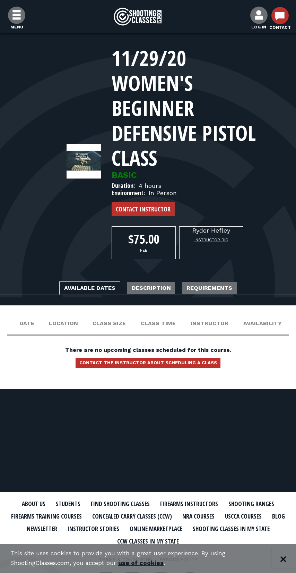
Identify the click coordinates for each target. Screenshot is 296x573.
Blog (140, 528)
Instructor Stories (236, 528)
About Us (48, 504)
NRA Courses (48, 528)
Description (152, 289)
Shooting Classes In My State (142, 540)
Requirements (224, 289)
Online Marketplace (53, 540)
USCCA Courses (100, 528)
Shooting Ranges (47, 516)
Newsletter (176, 528)
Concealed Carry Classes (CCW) (228, 516)
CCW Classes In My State (237, 540)
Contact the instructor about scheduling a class (148, 366)
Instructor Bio (211, 239)
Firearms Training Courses (127, 516)
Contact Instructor (143, 209)
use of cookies (148, 563)
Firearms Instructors (227, 504)
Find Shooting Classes (147, 504)
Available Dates (77, 289)
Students (87, 504)
